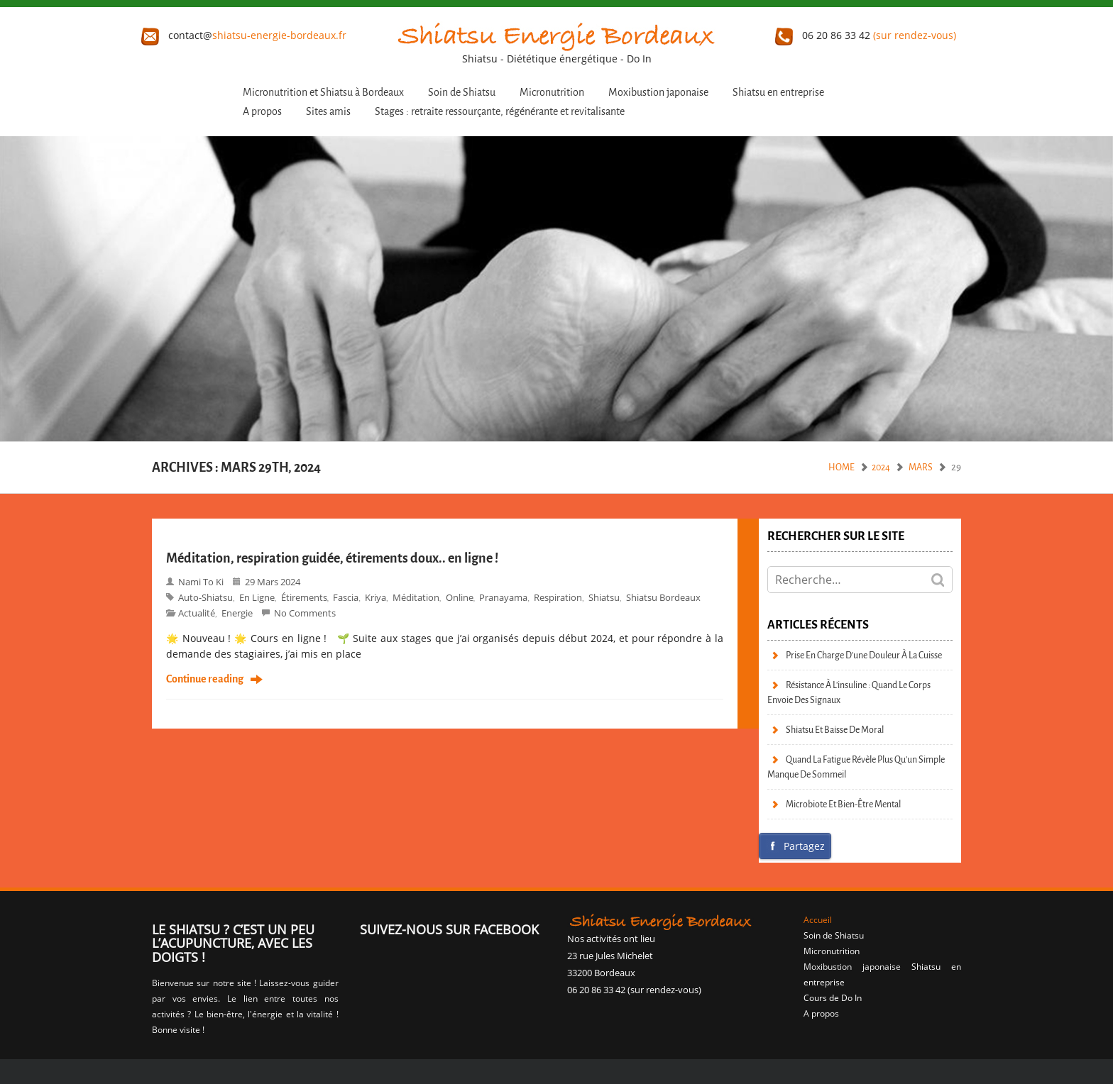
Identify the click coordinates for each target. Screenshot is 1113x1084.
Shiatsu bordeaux (663, 597)
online (459, 597)
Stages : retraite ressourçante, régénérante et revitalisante (500, 111)
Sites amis (328, 111)
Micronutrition (552, 92)
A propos (262, 111)
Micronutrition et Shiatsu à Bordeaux (323, 92)
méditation (416, 597)
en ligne (257, 597)
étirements (304, 597)
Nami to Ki (201, 581)
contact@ (243, 35)
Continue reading (204, 679)
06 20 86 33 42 (865, 35)
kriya (375, 597)
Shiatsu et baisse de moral (835, 730)
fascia (345, 597)
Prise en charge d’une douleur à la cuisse (864, 655)
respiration (558, 597)
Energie (237, 613)
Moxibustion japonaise (658, 92)
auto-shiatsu (205, 597)
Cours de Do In (833, 998)
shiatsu (604, 597)
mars (921, 467)
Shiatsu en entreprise (778, 92)
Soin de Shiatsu (461, 92)
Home (841, 467)
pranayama (503, 597)
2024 (881, 467)
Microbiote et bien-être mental (843, 804)
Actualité (196, 613)
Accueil (818, 920)
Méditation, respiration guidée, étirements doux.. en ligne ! (332, 558)
